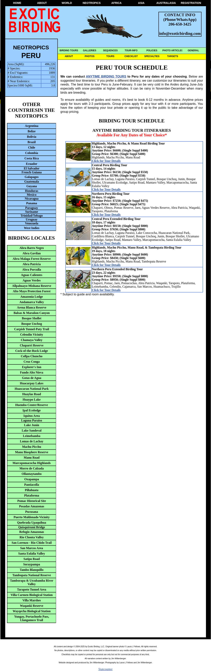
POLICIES (151, 50)
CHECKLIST (131, 56)
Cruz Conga (31, 361)
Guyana (31, 186)
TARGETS (172, 56)
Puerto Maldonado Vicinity (32, 517)
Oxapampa (31, 479)
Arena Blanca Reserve (31, 307)
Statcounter (106, 669)
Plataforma (31, 495)
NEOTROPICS (92, 2)
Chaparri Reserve (31, 345)
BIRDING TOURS (69, 50)
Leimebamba (31, 436)
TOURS (110, 56)
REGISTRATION (191, 2)
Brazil (32, 142)
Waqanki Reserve (31, 605)
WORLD (67, 2)
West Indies (31, 228)
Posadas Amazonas (31, 506)
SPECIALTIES (151, 56)
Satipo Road (31, 559)
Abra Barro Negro (31, 248)
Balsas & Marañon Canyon (32, 313)
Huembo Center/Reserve (31, 405)
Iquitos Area (31, 415)
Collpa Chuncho (31, 356)
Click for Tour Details (106, 160)
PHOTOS (89, 56)
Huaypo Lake (32, 399)
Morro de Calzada (31, 468)
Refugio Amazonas (31, 531)
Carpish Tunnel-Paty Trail (31, 329)
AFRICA (116, 2)
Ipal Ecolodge (31, 410)
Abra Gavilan (31, 253)
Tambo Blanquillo (32, 569)
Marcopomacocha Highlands (32, 463)
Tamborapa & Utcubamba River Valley (31, 582)
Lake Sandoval (32, 430)
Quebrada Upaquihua (31, 522)
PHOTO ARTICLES (172, 50)
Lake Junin (31, 425)
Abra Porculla (31, 269)
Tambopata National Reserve (31, 575)
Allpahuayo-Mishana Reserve (31, 285)
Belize (32, 131)
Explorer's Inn (31, 367)
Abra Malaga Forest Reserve (32, 258)
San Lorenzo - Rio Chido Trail (32, 542)
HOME (17, 2)
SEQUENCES (110, 50)
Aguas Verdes (32, 280)
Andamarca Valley (31, 302)
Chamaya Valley (31, 340)
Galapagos (32, 177)
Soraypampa (31, 564)
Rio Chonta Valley (32, 537)
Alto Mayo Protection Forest (31, 291)
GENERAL (193, 50)
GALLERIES (89, 50)
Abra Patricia (31, 264)
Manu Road (31, 457)
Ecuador (31, 163)
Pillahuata (31, 490)
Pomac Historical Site (31, 501)
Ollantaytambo (32, 473)
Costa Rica (31, 158)
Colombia (31, 153)
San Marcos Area (31, 548)
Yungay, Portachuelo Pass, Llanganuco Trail (31, 618)
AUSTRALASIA (166, 2)
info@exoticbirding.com (180, 33)
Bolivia (31, 136)
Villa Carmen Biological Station (32, 595)
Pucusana (31, 511)
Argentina (31, 125)
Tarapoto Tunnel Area (31, 589)
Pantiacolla (31, 484)
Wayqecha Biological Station (32, 611)
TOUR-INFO (131, 50)
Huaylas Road (31, 394)
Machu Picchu (31, 446)
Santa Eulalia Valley (31, 553)
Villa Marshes (31, 600)
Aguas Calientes (31, 275)
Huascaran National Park (31, 388)
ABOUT (42, 2)
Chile (31, 147)
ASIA (141, 2)
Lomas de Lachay (31, 441)
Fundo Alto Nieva (31, 372)
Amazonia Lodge (31, 296)
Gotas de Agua (31, 378)
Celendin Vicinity (31, 334)
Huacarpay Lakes (31, 383)
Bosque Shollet (32, 318)
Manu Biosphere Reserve (31, 452)
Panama (31, 203)
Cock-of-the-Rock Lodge (31, 350)
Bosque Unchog (31, 323)
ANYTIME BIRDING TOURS (106, 76)
